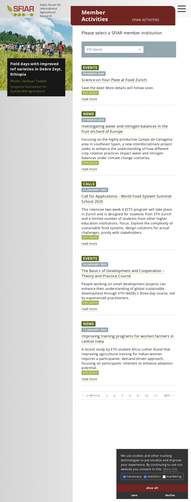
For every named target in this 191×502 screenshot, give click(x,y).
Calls (89, 183)
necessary (132, 476)
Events (90, 67)
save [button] (134, 495)
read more (89, 99)
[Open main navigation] (181, 8)
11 (156, 396)
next (169, 395)
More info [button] (170, 469)
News (88, 113)
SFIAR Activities (145, 20)
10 (146, 396)
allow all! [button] (152, 488)
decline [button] (170, 495)
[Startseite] (37, 10)
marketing (172, 476)
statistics (152, 476)
